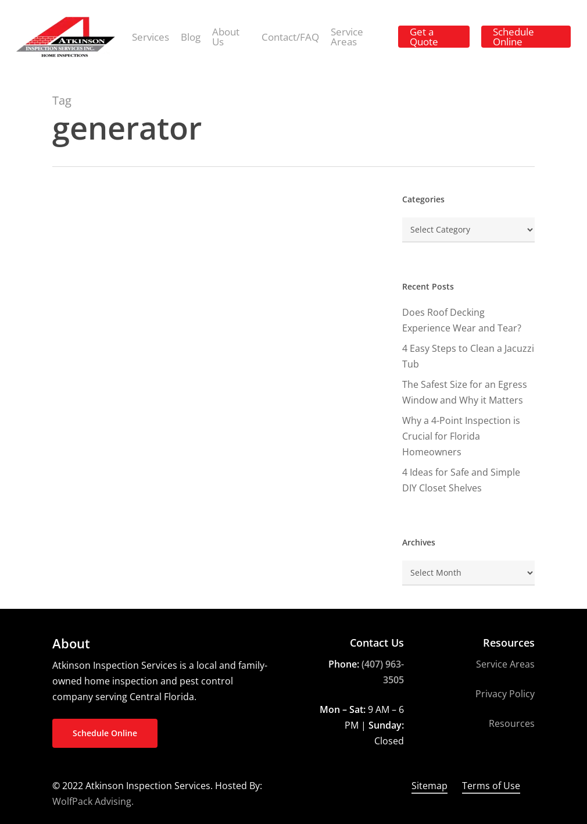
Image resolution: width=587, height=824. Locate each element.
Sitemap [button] (429, 785)
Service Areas (505, 664)
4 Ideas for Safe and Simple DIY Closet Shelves (461, 480)
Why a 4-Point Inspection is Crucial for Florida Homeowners (461, 436)
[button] (105, 733)
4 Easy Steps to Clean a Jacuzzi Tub (468, 356)
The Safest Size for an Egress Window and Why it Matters (464, 392)
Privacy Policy (505, 693)
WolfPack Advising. (93, 801)
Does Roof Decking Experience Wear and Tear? (461, 320)
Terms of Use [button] (491, 785)
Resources (512, 723)
